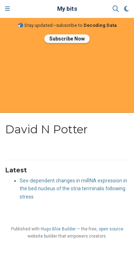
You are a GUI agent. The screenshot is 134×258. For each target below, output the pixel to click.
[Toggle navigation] (7, 9)
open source (111, 228)
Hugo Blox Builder (58, 228)
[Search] (116, 9)
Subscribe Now (67, 39)
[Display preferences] (126, 9)
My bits (67, 8)
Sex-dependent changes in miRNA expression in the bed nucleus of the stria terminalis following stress (73, 189)
